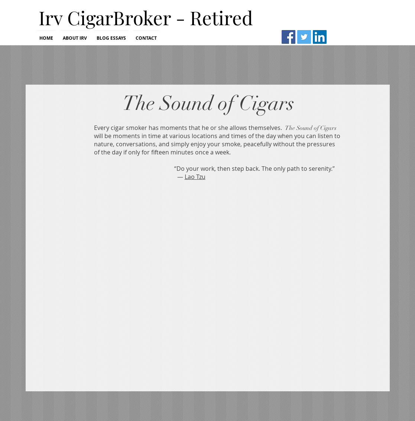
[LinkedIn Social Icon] (320, 37)
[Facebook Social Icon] (288, 37)
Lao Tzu (195, 177)
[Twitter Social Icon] (304, 37)
